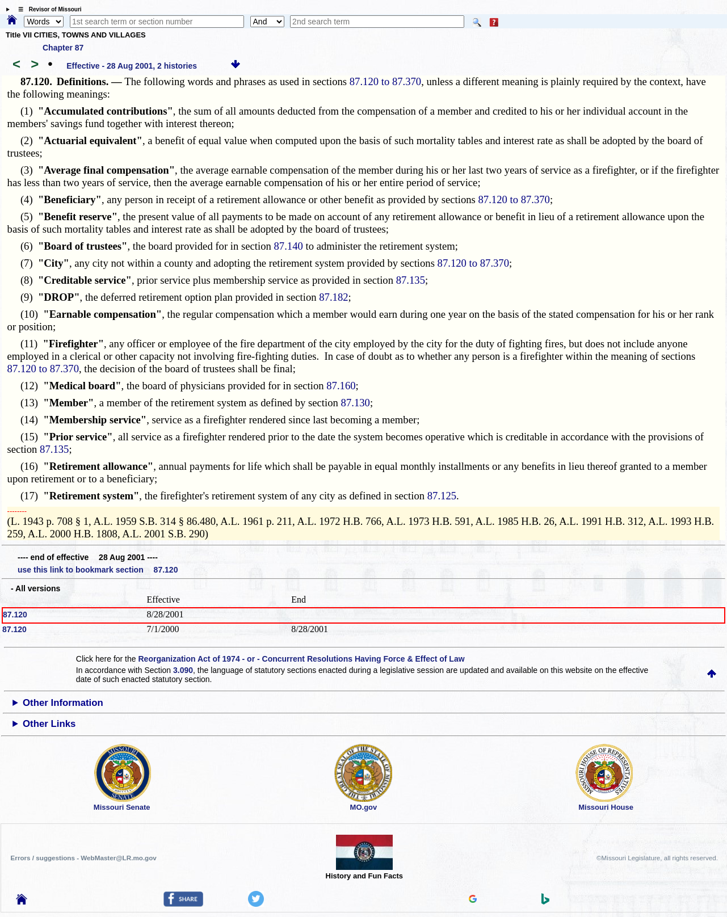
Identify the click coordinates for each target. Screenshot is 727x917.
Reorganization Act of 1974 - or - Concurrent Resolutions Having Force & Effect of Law (301, 658)
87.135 (410, 280)
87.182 (333, 297)
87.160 (340, 386)
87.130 (355, 403)
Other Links (49, 723)
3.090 (183, 670)
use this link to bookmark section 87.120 (98, 569)
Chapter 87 (63, 47)
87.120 (15, 614)
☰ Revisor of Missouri (47, 9)
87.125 (441, 496)
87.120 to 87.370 (385, 81)
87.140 (288, 246)
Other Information (63, 702)
